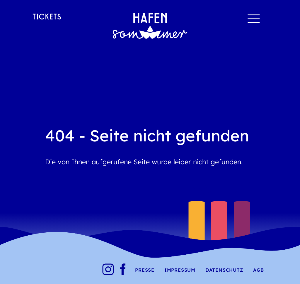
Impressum (179, 270)
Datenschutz (224, 270)
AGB (258, 270)
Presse (144, 270)
